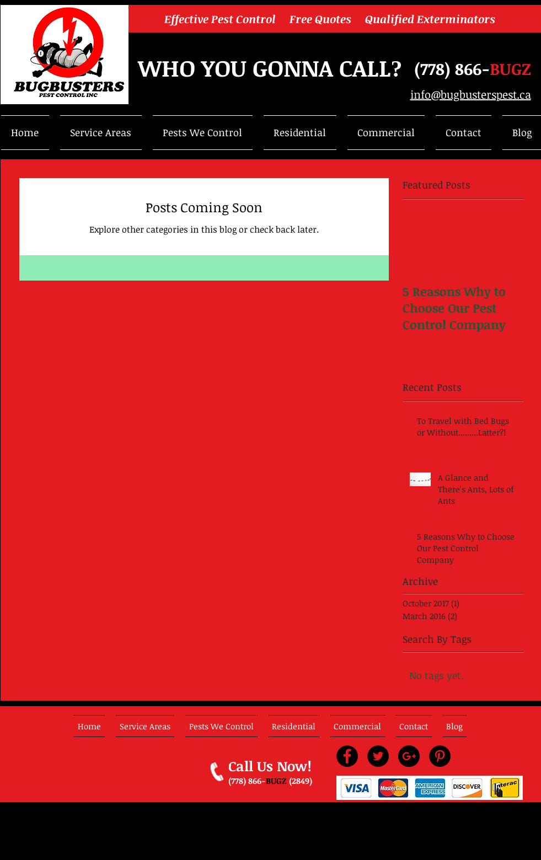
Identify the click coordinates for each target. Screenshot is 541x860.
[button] (101, 132)
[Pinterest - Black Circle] (440, 756)
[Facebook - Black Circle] (347, 756)
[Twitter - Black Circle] (378, 756)
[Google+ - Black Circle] (409, 756)
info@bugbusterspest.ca (470, 94)
